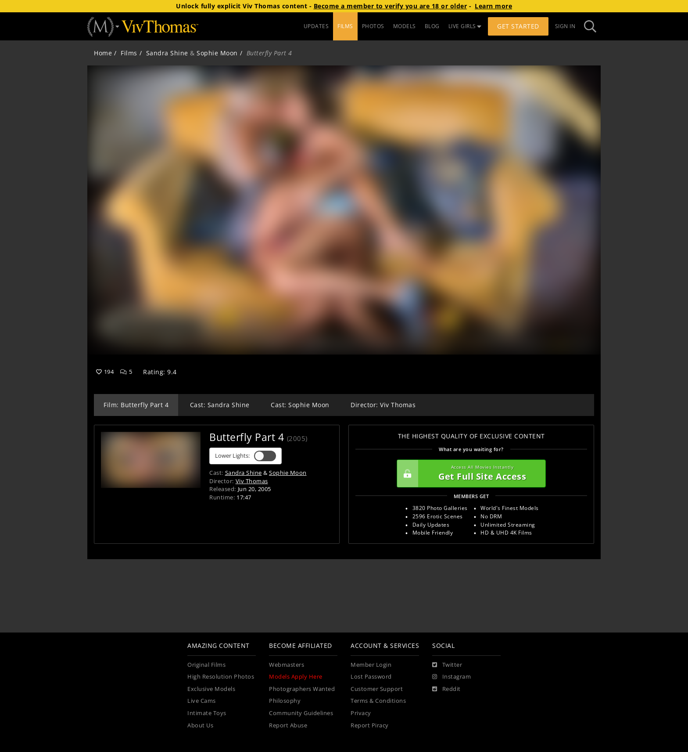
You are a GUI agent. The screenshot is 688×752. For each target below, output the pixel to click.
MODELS (404, 26)
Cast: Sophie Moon (300, 405)
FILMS (345, 26)
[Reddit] (446, 689)
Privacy (361, 713)
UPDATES (316, 26)
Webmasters (286, 665)
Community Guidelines (301, 713)
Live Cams (201, 701)
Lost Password (371, 676)
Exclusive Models (211, 689)
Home (103, 53)
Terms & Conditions (378, 701)
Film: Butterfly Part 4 (136, 405)
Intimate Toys (206, 713)
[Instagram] (451, 677)
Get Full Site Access (469, 473)
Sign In (565, 26)
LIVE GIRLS (465, 26)
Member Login (371, 665)
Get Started (518, 26)
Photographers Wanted (302, 689)
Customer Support (377, 689)
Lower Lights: (245, 456)
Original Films (206, 665)
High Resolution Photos (220, 676)
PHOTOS (373, 26)
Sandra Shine (167, 53)
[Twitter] (447, 665)
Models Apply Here (295, 676)
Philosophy (285, 701)
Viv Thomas (252, 481)
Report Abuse (288, 725)
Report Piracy (370, 725)
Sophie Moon (217, 53)
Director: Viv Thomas (383, 405)
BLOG (432, 26)
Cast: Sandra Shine (220, 405)
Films (129, 53)
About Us (200, 725)
